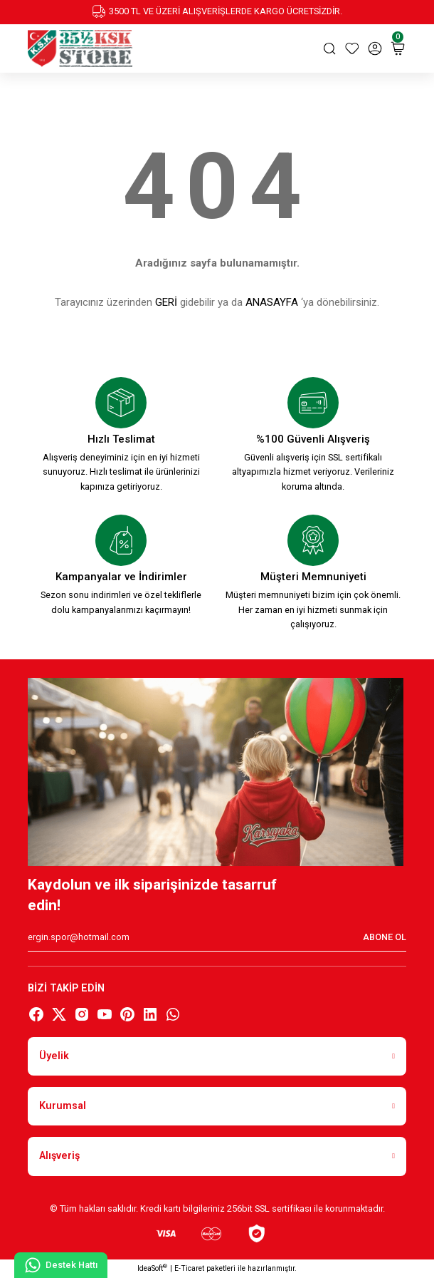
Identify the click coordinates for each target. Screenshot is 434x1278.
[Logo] (80, 48)
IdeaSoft (152, 1267)
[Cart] (397, 48)
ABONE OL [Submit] (384, 937)
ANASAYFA (271, 302)
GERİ (166, 302)
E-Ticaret (189, 1268)
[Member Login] (374, 48)
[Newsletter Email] (217, 937)
